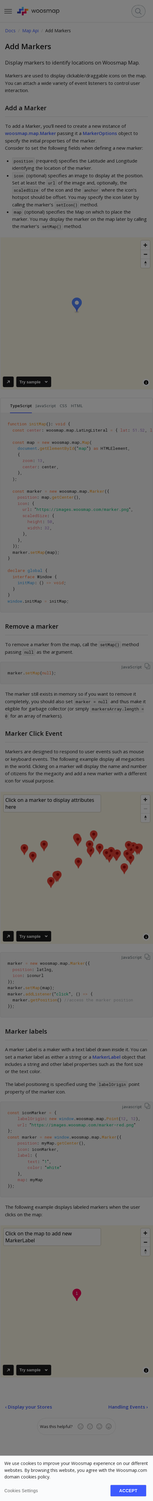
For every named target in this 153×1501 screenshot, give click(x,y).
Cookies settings (21, 1490)
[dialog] (76, 1478)
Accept (128, 1490)
